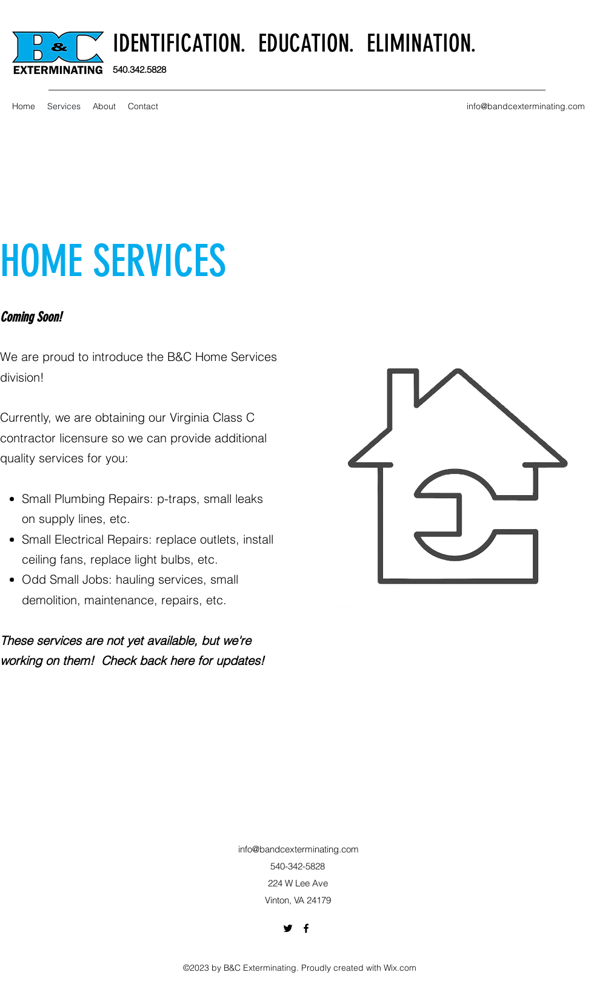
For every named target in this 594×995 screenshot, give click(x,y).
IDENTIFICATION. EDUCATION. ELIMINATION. (294, 43)
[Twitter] (288, 928)
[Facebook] (306, 928)
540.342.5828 (139, 69)
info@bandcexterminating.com (526, 106)
